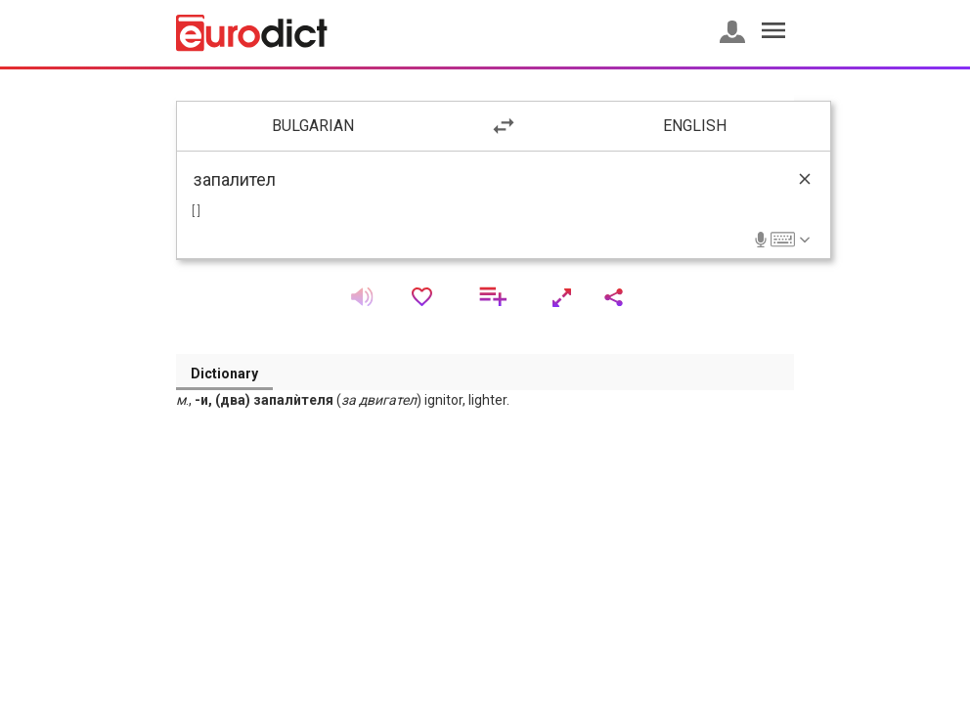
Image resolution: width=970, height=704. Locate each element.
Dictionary (224, 373)
